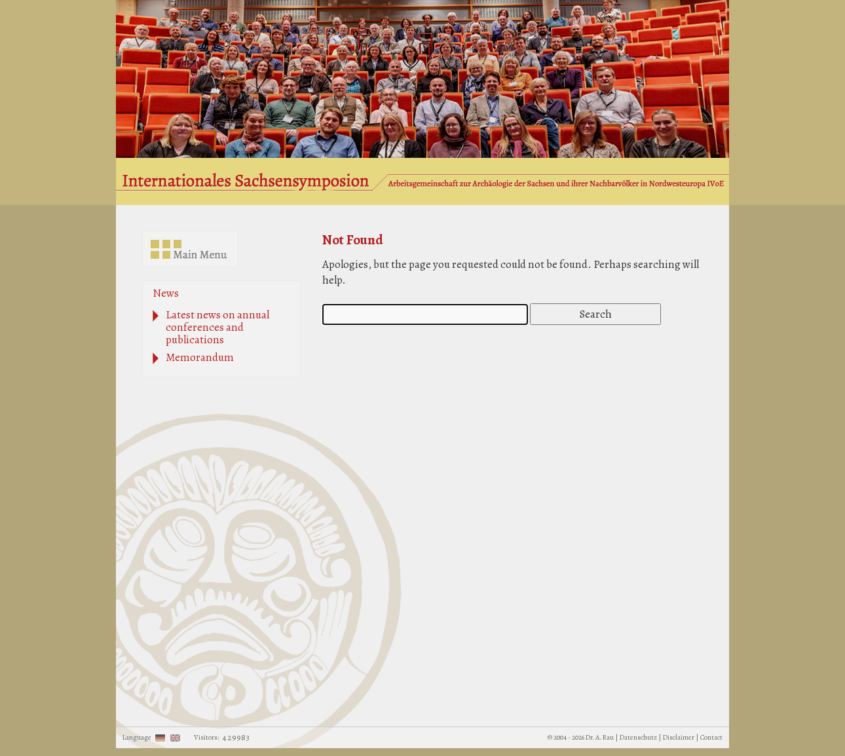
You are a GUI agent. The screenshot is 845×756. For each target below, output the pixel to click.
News (166, 293)
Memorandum (200, 357)
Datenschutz (638, 737)
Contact (711, 737)
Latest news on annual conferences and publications (217, 327)
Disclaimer (678, 737)
